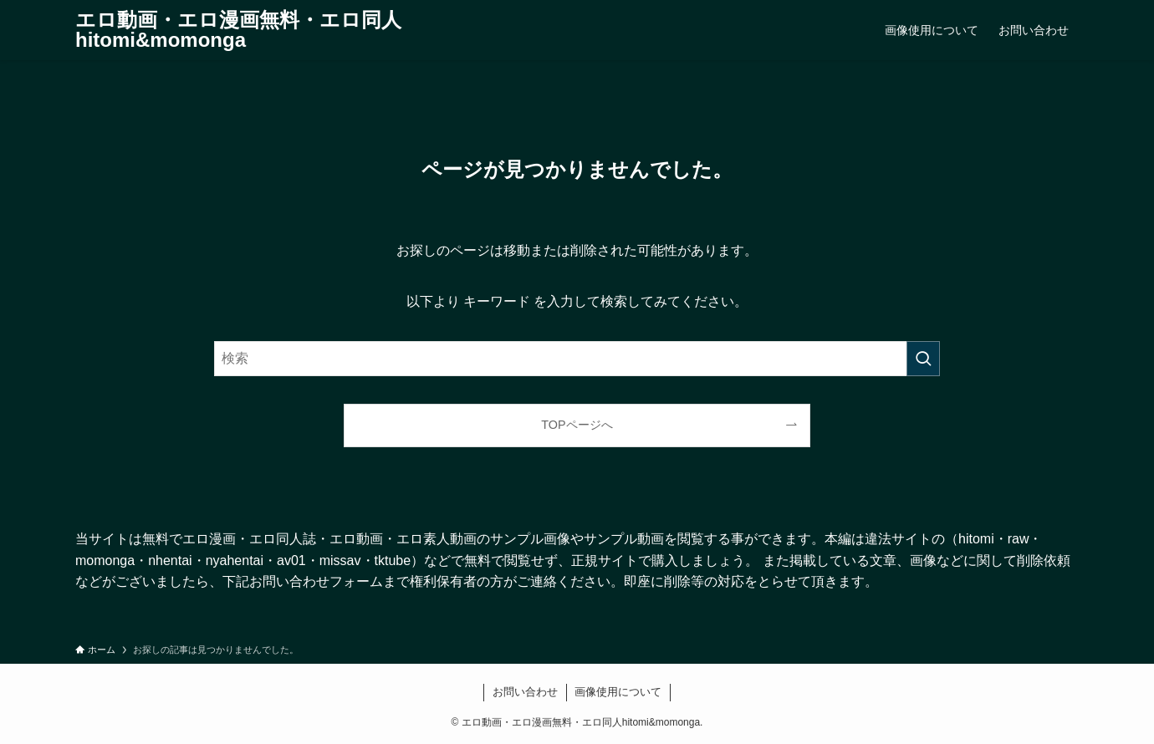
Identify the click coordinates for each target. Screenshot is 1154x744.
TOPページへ (576, 424)
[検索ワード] (577, 358)
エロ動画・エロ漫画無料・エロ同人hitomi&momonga (238, 30)
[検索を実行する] (923, 358)
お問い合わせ (525, 691)
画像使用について (617, 691)
